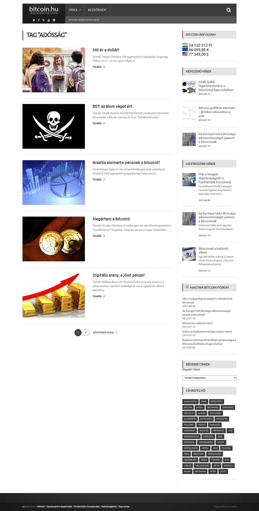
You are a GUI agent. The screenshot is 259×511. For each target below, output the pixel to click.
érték (213, 471)
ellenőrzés (190, 419)
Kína (220, 436)
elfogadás (215, 413)
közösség (189, 442)
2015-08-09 (204, 200)
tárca (204, 460)
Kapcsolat (123, 506)
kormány (208, 436)
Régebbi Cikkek (191, 369)
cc (23, 506)
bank (203, 401)
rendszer (198, 454)
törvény (215, 460)
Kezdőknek (97, 9)
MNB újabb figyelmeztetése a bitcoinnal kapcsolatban (216, 85)
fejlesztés (221, 419)
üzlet (223, 471)
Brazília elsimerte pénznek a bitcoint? (126, 162)
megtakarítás (206, 442)
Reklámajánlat (108, 506)
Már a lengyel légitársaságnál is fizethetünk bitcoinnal (215, 178)
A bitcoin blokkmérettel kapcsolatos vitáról (206, 331)
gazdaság (215, 425)
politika (226, 448)
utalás (187, 465)
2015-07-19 (204, 146)
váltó (216, 465)
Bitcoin (188, 407)
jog (230, 430)
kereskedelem (191, 436)
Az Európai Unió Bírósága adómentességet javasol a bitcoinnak (217, 138)
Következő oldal (105, 332)
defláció (189, 413)
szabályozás (214, 454)
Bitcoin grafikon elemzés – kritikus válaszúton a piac (217, 111)
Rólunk (41, 506)
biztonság (212, 407)
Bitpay (199, 407)
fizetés (201, 425)
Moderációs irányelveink (86, 506)
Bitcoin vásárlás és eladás (84, 20)
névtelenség (190, 448)
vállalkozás (202, 465)
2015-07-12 (204, 270)
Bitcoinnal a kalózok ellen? (197, 323)
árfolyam (200, 471)
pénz (186, 454)
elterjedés (206, 419)
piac (215, 448)
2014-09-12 (204, 94)
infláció (203, 430)
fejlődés (189, 425)
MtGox (220, 442)
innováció (218, 430)
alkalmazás (190, 401)
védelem (228, 465)
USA (226, 460)
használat (189, 430)
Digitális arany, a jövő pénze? (118, 275)
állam (187, 471)
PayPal (205, 448)
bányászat (227, 407)
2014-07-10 (204, 120)
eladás (201, 413)
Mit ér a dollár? (106, 50)
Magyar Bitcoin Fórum (209, 287)
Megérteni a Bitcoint (111, 219)
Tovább (99, 67)
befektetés (216, 401)
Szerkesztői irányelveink (59, 506)
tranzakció (190, 460)
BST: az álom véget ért (112, 106)
